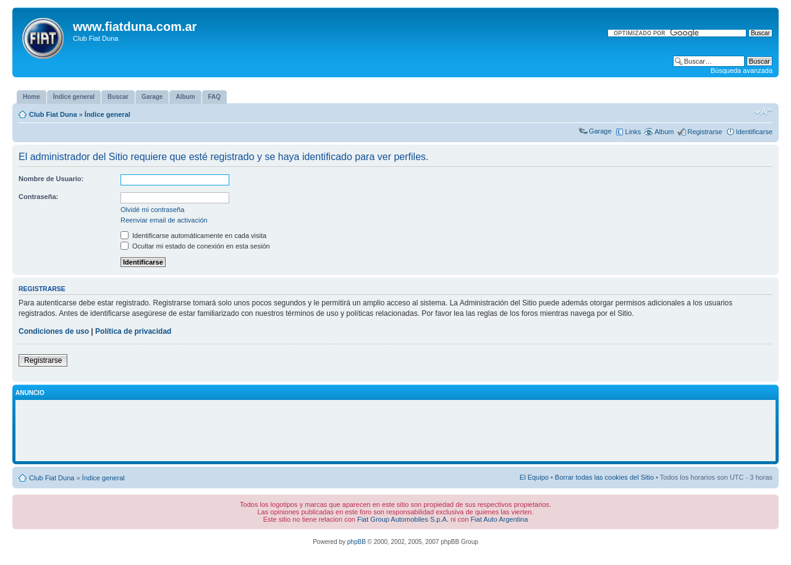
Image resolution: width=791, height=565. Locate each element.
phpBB (356, 541)
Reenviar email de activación (164, 220)
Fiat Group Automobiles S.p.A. (403, 519)
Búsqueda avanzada (741, 70)
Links (633, 131)
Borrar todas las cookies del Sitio (604, 477)
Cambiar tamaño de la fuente (763, 111)
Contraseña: (38, 196)
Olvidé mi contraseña (152, 209)
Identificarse (754, 131)
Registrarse (704, 131)
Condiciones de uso (54, 331)
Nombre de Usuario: (51, 178)
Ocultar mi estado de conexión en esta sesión (195, 246)
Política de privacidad (133, 331)
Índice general (107, 114)
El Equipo (534, 477)
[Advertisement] (395, 431)
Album (664, 131)
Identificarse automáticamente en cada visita (193, 235)
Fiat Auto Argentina (499, 519)
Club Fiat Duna (53, 114)
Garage (600, 131)
